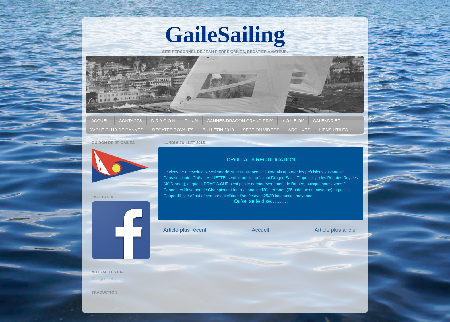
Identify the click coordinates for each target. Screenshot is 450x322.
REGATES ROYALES (173, 129)
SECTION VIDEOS (261, 129)
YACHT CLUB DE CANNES (116, 129)
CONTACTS (130, 120)
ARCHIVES (299, 129)
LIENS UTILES (333, 129)
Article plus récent (184, 230)
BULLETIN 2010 (218, 129)
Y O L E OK (293, 120)
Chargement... (104, 278)
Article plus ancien (336, 230)
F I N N (191, 120)
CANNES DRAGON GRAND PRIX (240, 120)
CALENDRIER (327, 120)
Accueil (260, 230)
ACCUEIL (100, 120)
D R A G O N (163, 120)
